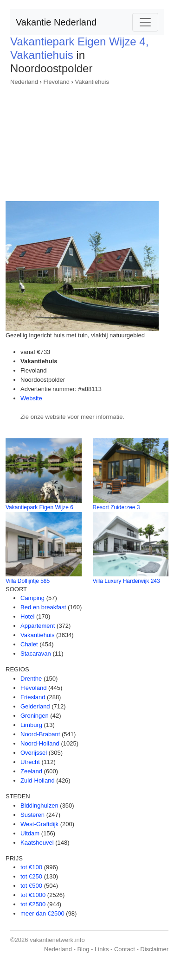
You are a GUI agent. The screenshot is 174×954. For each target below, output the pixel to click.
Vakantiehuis (92, 81)
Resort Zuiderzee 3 (116, 507)
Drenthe (31, 678)
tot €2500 (32, 904)
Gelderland (35, 706)
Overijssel (33, 752)
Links (102, 949)
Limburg (31, 724)
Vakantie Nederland (56, 22)
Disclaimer (154, 949)
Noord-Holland (39, 743)
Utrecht (30, 761)
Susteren (32, 814)
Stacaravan (35, 653)
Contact (124, 949)
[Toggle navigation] (145, 22)
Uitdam (29, 833)
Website (31, 398)
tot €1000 (32, 894)
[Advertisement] (87, 140)
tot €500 (31, 885)
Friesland (32, 697)
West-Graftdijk (39, 824)
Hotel (27, 616)
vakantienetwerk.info (57, 939)
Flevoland (57, 81)
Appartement (37, 625)
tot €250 (31, 876)
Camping (32, 597)
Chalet (29, 644)
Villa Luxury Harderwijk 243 (126, 581)
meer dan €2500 (42, 913)
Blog (83, 949)
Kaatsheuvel (37, 842)
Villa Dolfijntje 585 (28, 581)
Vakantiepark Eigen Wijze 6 (39, 507)
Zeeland (31, 771)
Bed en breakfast (43, 607)
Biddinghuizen (39, 805)
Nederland (24, 81)
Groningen (34, 715)
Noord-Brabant (40, 734)
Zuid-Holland (37, 780)
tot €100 (31, 867)
